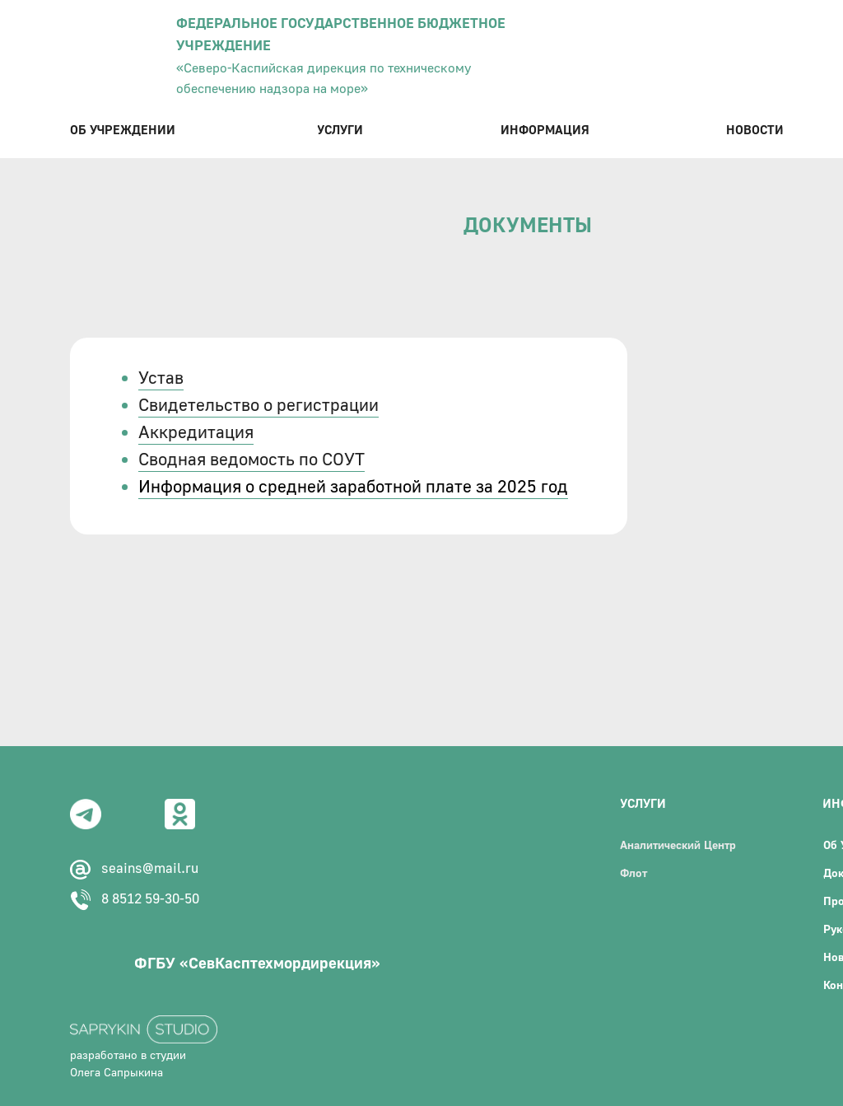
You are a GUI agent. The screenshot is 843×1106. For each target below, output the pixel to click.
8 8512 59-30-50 (150, 899)
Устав (161, 378)
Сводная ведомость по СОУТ (251, 460)
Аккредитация (196, 433)
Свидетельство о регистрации (258, 405)
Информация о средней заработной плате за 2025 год (353, 487)
